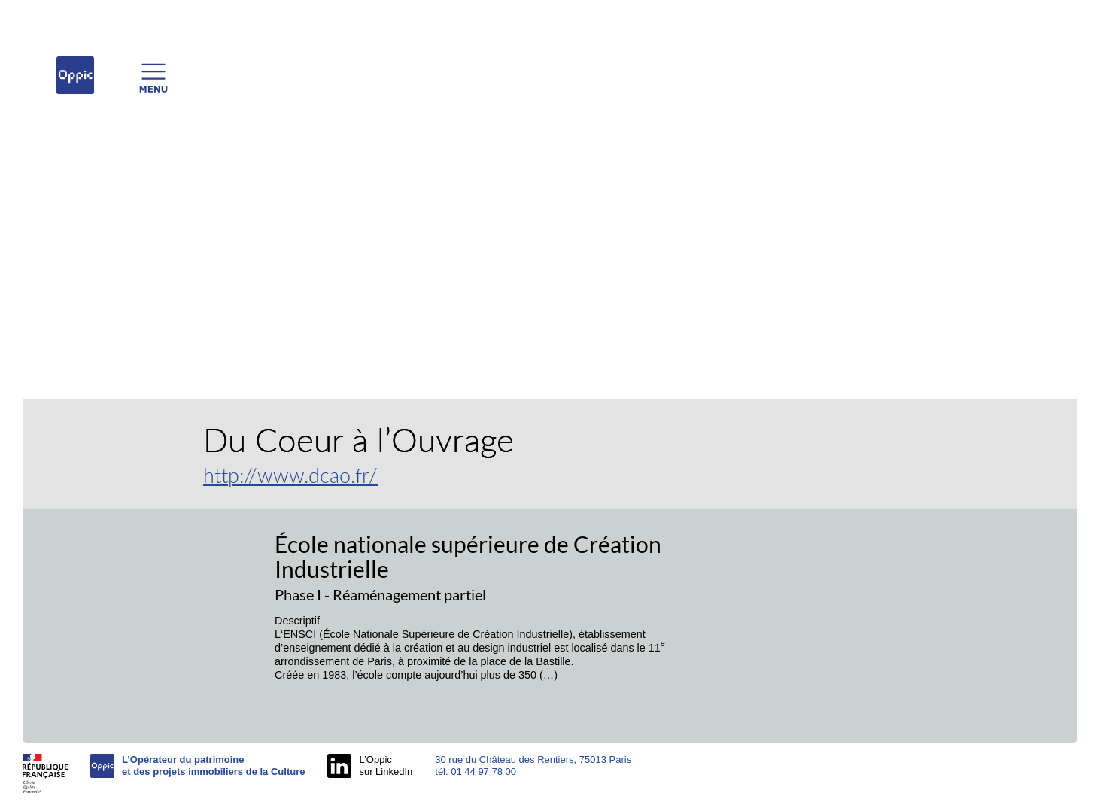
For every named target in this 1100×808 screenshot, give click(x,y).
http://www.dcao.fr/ (290, 475)
